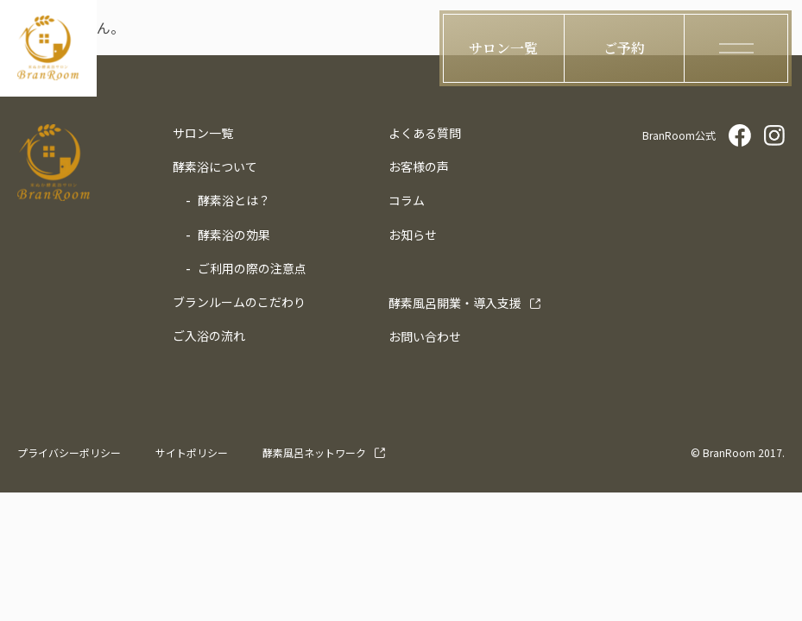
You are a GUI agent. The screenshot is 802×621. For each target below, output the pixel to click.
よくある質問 (424, 132)
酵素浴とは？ (234, 200)
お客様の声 (418, 166)
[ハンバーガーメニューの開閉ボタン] (736, 48)
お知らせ (412, 234)
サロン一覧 (203, 132)
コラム (406, 200)
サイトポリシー (191, 452)
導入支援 (454, 302)
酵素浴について (215, 166)
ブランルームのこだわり (239, 301)
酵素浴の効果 (234, 234)
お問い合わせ (424, 336)
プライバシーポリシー (69, 452)
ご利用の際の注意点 (252, 268)
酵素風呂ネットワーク (314, 452)
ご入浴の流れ (209, 335)
